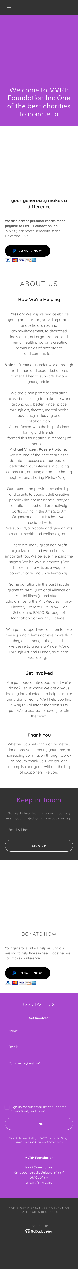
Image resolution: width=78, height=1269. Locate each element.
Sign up (39, 846)
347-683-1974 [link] (39, 1177)
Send (39, 1124)
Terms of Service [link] (46, 1141)
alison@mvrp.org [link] (39, 1182)
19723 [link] (29, 1167)
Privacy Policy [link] (23, 1141)
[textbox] (39, 829)
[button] (9, 7)
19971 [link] (60, 1172)
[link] (39, 1231)
